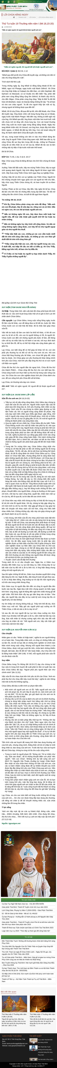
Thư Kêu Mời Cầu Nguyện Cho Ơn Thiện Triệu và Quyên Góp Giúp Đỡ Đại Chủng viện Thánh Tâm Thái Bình (27, 948)
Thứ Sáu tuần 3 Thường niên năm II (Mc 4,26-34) (42, 1015)
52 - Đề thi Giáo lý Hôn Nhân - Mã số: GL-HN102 (19, 913)
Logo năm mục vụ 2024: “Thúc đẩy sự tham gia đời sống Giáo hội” (26, 931)
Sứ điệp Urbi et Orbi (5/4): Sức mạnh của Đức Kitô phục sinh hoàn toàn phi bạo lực (28, 975)
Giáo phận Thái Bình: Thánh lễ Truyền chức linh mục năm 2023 (25, 907)
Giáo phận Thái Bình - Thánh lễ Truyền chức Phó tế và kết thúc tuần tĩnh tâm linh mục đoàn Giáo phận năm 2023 (28, 923)
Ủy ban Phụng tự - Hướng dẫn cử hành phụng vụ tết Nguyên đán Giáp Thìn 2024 (27, 918)
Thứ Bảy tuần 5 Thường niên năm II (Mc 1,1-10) (14, 1015)
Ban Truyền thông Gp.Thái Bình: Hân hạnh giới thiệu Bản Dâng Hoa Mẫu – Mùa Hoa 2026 (28, 964)
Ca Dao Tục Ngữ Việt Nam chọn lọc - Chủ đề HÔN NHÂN (23, 904)
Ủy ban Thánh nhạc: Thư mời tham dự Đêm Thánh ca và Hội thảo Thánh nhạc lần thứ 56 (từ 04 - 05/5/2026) (28, 969)
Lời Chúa (32, 17)
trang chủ (22, 17)
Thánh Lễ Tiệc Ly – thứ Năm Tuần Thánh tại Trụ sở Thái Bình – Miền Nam (26, 980)
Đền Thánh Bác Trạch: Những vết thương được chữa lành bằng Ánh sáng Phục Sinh (28, 942)
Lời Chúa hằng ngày (46, 17)
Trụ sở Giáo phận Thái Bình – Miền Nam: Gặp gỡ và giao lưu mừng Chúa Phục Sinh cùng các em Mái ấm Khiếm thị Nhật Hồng (28, 958)
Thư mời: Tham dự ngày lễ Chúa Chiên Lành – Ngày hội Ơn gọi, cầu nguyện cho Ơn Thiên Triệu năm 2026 (26, 953)
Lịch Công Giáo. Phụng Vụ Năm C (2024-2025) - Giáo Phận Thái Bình (27, 910)
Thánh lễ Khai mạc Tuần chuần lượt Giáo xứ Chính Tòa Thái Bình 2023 (27, 928)
